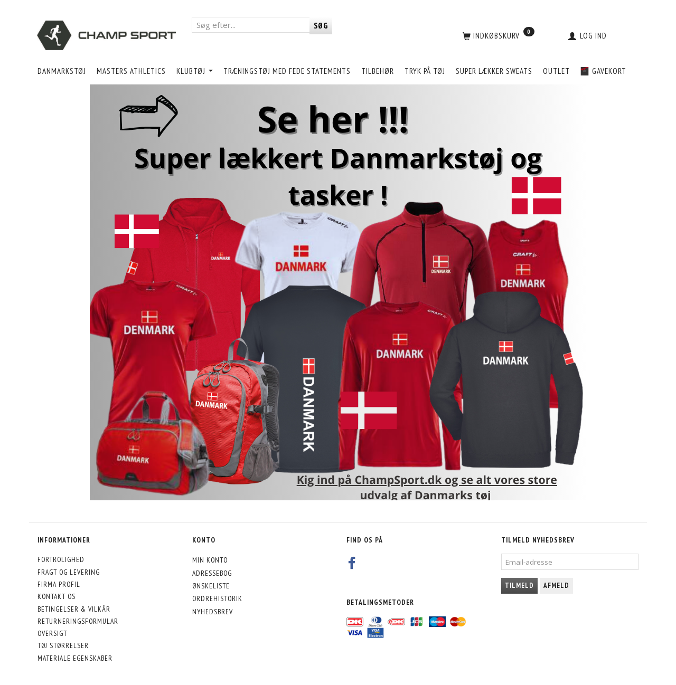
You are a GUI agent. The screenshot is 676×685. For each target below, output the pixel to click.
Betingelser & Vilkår (73, 609)
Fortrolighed (60, 559)
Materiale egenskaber (74, 658)
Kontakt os (56, 596)
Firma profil (58, 584)
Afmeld (556, 585)
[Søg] (320, 25)
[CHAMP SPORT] (106, 35)
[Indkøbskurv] (497, 35)
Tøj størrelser (63, 645)
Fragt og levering (68, 572)
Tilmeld (519, 585)
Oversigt (52, 633)
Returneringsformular (77, 621)
